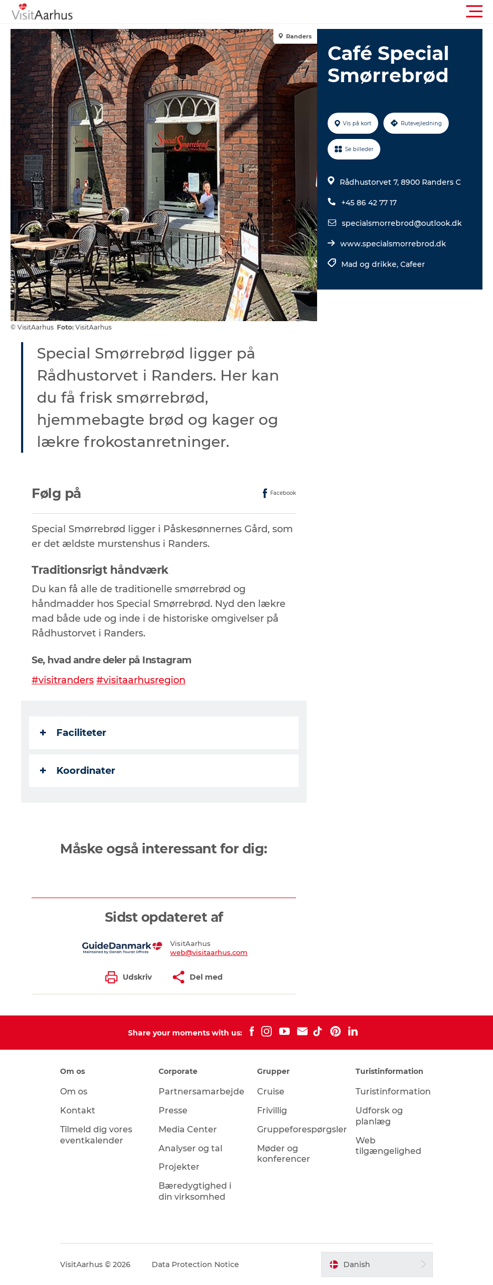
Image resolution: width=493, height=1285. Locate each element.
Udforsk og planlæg (379, 1116)
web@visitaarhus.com (209, 952)
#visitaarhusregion (140, 680)
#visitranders (63, 680)
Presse (173, 1110)
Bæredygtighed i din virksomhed (195, 1191)
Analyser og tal (190, 1148)
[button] (293, 11)
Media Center (188, 1129)
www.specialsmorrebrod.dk (393, 243)
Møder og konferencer (283, 1153)
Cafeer (412, 264)
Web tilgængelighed (388, 1146)
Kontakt (77, 1110)
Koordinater (77, 770)
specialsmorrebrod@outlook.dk (402, 223)
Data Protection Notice (195, 1264)
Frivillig (272, 1110)
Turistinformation (393, 1092)
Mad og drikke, (370, 264)
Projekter (179, 1167)
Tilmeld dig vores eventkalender (96, 1134)
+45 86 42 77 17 (369, 202)
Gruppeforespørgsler (302, 1129)
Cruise (270, 1092)
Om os (73, 1092)
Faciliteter (73, 733)
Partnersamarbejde (201, 1092)
